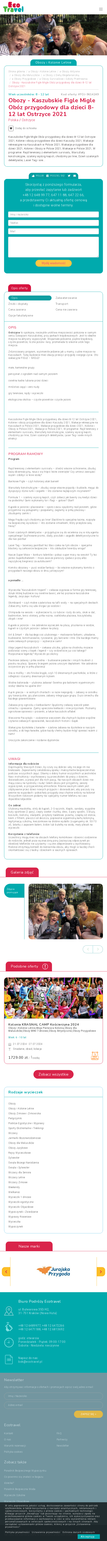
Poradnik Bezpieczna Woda (19, 1489)
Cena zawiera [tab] (17, 310)
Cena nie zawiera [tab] (66, 310)
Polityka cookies (13, 1451)
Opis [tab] (14, 298)
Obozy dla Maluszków (27, 75)
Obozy (12, 1103)
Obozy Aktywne (71, 71)
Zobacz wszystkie (53, 1074)
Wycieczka (14, 1221)
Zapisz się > (88, 1414)
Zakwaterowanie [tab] (66, 298)
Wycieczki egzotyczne (20, 1202)
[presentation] (88, 949)
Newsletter (63, 1445)
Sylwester (14, 1157)
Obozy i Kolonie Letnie (43, 71)
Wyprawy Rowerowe (19, 1216)
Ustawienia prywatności (46, 1532)
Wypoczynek (15, 1226)
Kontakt (8, 1433)
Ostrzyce (28, 120)
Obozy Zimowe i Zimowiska (24, 1113)
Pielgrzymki (15, 1118)
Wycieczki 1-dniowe (19, 1197)
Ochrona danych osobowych (78, 1532)
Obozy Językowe (18, 1147)
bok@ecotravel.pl (30, 1361)
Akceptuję (89, 1536)
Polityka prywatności (17, 1532)
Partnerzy (62, 1439)
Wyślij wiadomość (54, 263)
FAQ (59, 1433)
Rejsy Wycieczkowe (19, 1152)
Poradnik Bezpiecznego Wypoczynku (25, 1470)
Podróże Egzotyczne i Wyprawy (26, 1123)
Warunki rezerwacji (15, 1445)
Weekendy (14, 1187)
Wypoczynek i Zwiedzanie (23, 1211)
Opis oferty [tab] (19, 288)
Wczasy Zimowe (18, 1182)
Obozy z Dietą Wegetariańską (62, 75)
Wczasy (13, 1133)
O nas (7, 1439)
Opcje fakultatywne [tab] (20, 315)
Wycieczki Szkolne (14, 1495)
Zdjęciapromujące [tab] (12, 890)
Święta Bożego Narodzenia (23, 1162)
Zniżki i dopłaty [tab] (18, 304)
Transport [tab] (62, 304)
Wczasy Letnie (16, 1177)
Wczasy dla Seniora (19, 1172)
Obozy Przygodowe (25, 78)
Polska (13, 120)
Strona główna (16, 71)
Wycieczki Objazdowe (20, 1207)
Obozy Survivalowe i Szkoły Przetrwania (64, 78)
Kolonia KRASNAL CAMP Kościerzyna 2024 (43, 1024)
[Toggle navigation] (101, 9)
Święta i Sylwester (18, 1167)
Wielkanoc (14, 1192)
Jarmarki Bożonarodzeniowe (24, 1138)
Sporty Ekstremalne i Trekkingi (26, 1128)
